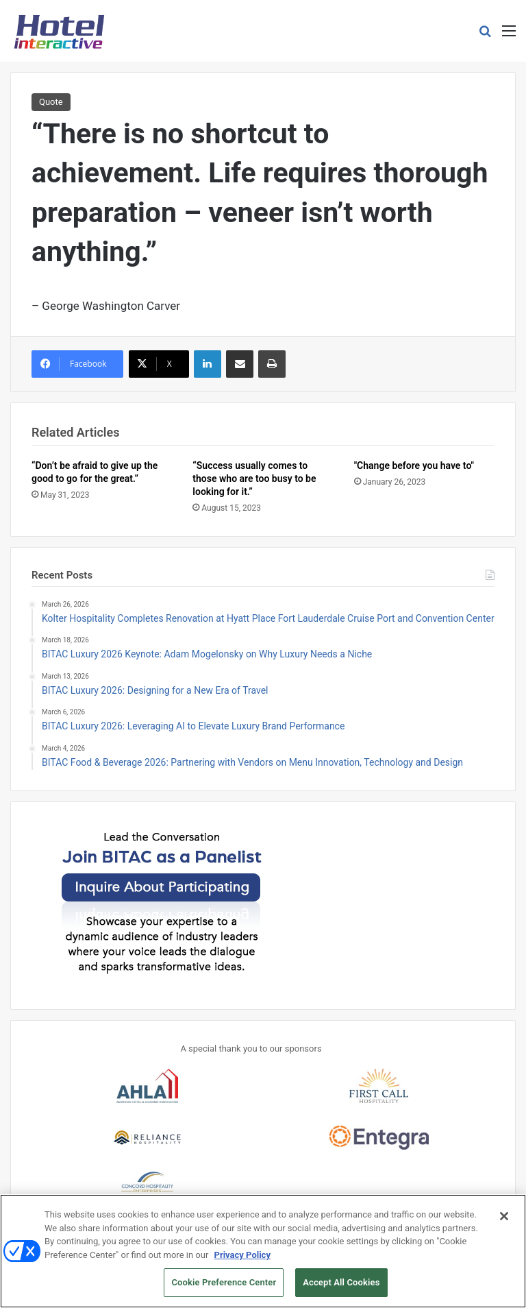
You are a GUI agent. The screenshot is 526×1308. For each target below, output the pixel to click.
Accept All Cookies (341, 1291)
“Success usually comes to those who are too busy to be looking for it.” (254, 478)
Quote (51, 102)
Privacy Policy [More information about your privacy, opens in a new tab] (242, 1264)
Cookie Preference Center (223, 1291)
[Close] (504, 1225)
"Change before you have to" (414, 465)
